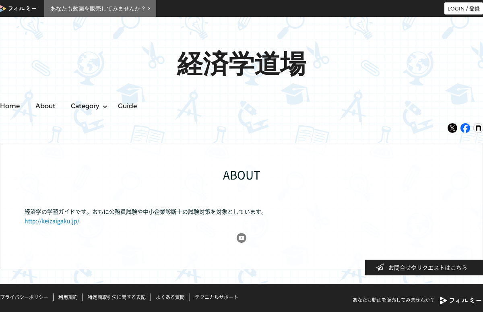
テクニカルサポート (216, 297)
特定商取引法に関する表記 (117, 297)
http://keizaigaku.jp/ (52, 221)
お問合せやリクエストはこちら (424, 267)
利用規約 (68, 297)
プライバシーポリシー (24, 297)
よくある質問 (170, 297)
